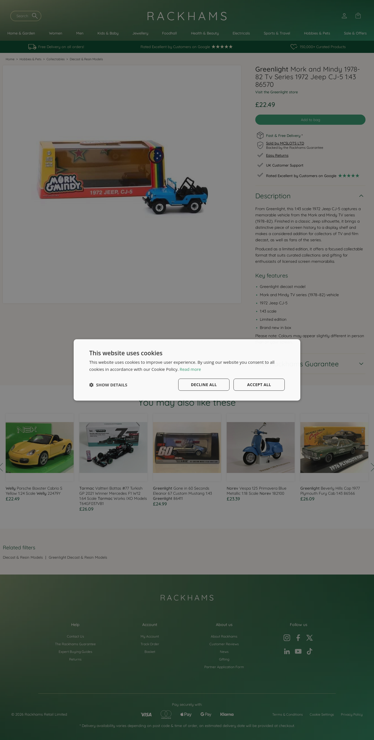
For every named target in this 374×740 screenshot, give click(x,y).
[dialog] (187, 370)
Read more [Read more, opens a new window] (190, 369)
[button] (108, 385)
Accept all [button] (259, 384)
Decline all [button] (204, 384)
